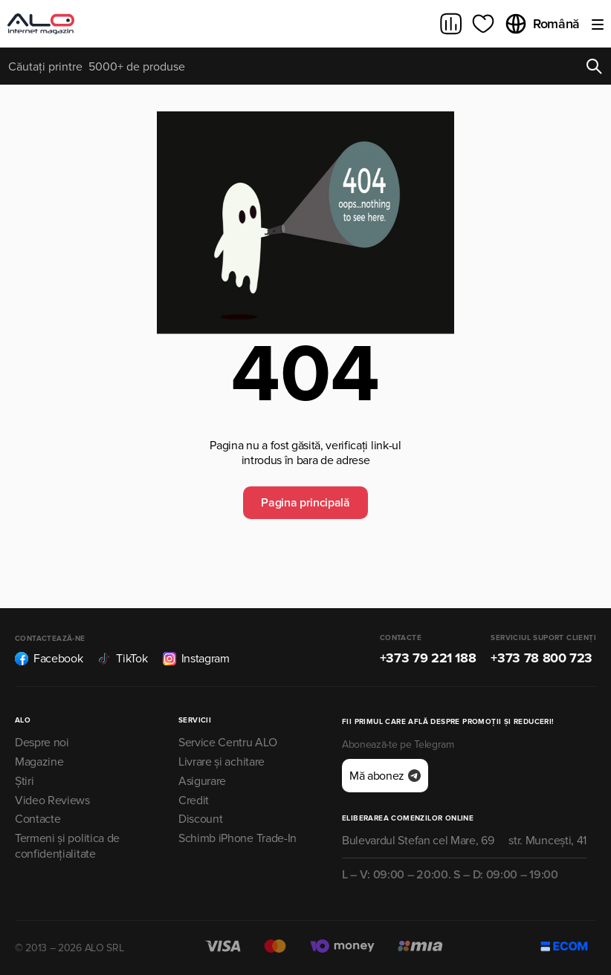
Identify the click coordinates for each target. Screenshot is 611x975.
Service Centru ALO (227, 742)
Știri (24, 781)
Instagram (196, 658)
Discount (200, 819)
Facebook (49, 658)
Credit (193, 800)
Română (542, 24)
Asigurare (202, 781)
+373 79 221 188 (428, 658)
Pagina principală (305, 502)
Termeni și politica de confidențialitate (67, 846)
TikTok (122, 658)
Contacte (37, 819)
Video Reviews (52, 800)
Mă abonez (385, 776)
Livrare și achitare (221, 761)
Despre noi (42, 742)
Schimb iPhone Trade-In (237, 838)
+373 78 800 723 (541, 658)
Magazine (39, 761)
